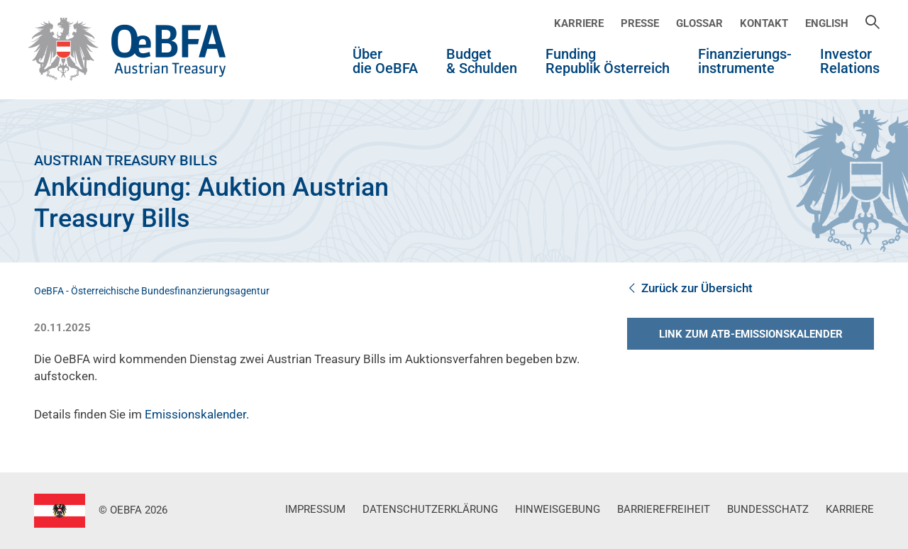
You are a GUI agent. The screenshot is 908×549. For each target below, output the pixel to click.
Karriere (579, 23)
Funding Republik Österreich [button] (608, 62)
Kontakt (764, 23)
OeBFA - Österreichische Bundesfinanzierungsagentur (152, 290)
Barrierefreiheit (663, 509)
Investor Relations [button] (850, 62)
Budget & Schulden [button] (481, 62)
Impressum (315, 509)
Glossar (699, 23)
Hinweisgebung (557, 509)
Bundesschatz (768, 509)
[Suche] (872, 23)
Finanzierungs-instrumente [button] (745, 62)
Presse (640, 23)
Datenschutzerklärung (430, 509)
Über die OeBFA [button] (385, 62)
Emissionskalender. (197, 414)
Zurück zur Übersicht (690, 288)
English (826, 23)
